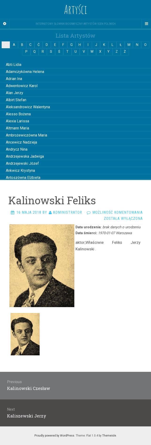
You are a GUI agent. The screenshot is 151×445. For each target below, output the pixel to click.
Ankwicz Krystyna (20, 170)
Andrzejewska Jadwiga (25, 156)
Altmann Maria (17, 128)
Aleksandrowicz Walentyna (28, 107)
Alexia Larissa (17, 121)
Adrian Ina (14, 78)
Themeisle (109, 435)
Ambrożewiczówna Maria (26, 135)
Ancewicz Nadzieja (21, 142)
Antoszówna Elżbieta (23, 177)
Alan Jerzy (14, 93)
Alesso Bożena (18, 114)
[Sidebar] (4, 23)
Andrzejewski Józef (22, 163)
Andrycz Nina (16, 149)
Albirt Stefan (16, 100)
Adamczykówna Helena (25, 71)
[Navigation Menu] (146, 23)
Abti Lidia (13, 64)
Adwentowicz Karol (22, 86)
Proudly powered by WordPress (54, 435)
